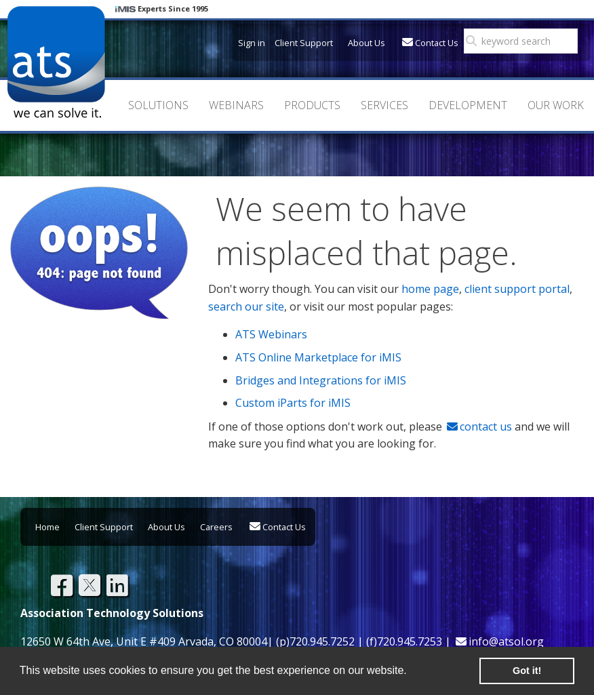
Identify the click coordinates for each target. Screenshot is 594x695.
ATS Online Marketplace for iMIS (318, 357)
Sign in (251, 43)
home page (430, 288)
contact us (486, 426)
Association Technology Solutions (56, 62)
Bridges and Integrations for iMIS (320, 380)
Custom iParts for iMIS (293, 402)
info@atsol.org (506, 641)
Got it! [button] (527, 670)
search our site (246, 306)
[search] (524, 41)
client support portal (517, 288)
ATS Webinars (271, 334)
